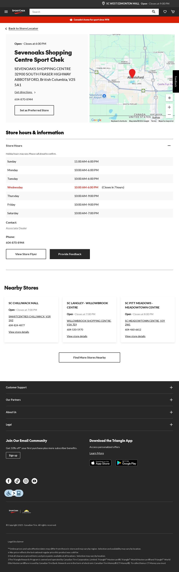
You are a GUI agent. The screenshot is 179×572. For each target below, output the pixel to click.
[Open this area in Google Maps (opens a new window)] (96, 120)
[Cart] (173, 12)
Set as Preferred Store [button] (34, 110)
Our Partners (89, 400)
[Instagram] (26, 481)
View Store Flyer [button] (26, 254)
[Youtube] (34, 481)
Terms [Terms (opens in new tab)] (153, 121)
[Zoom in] (169, 107)
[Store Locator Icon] (103, 3)
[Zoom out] (169, 114)
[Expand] (169, 145)
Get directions (25, 92)
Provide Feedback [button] (69, 254)
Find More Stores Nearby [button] (89, 357)
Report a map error (166, 121)
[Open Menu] (6, 12)
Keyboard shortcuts (119, 121)
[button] (154, 12)
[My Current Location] (169, 97)
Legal (89, 424)
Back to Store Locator (23, 28)
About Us (89, 412)
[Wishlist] (165, 12)
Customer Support (89, 387)
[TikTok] (17, 481)
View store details (19, 331)
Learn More (97, 453)
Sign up (13, 455)
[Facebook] (8, 481)
